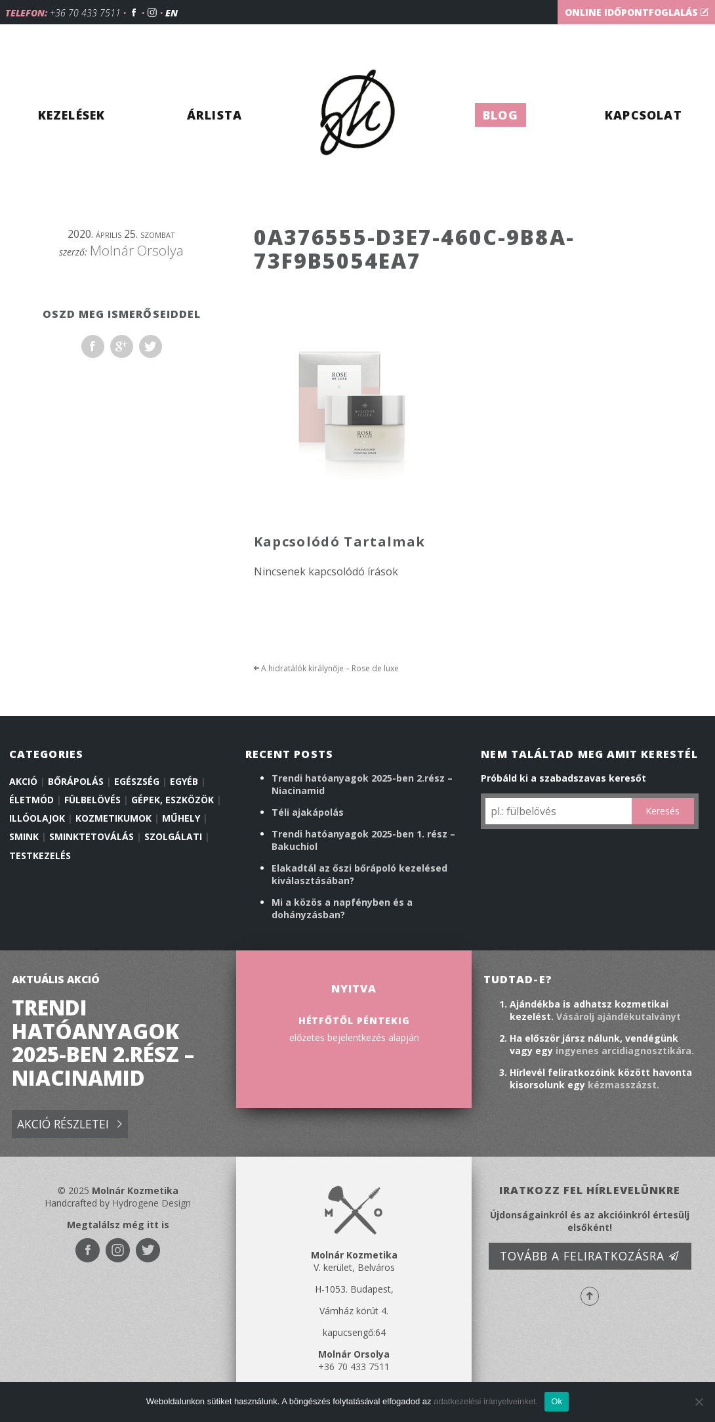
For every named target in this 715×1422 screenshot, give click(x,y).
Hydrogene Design (151, 1203)
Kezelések (72, 115)
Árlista (214, 115)
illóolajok (37, 818)
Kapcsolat (643, 115)
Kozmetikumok (113, 818)
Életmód (31, 799)
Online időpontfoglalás (636, 12)
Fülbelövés (92, 799)
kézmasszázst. (623, 1084)
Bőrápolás (76, 781)
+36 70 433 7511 (85, 13)
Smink (24, 836)
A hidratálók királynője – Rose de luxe (326, 668)
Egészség (136, 781)
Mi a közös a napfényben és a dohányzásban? (342, 908)
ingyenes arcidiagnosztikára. (625, 1050)
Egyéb (184, 781)
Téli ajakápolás (308, 812)
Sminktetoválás (91, 836)
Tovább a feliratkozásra (590, 1256)
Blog (500, 115)
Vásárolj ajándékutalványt (618, 1016)
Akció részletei (69, 1125)
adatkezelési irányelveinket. (486, 1401)
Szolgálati (173, 836)
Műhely (181, 818)
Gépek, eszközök (172, 799)
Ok (556, 1401)
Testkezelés (40, 855)
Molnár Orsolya (137, 250)
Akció (23, 781)
